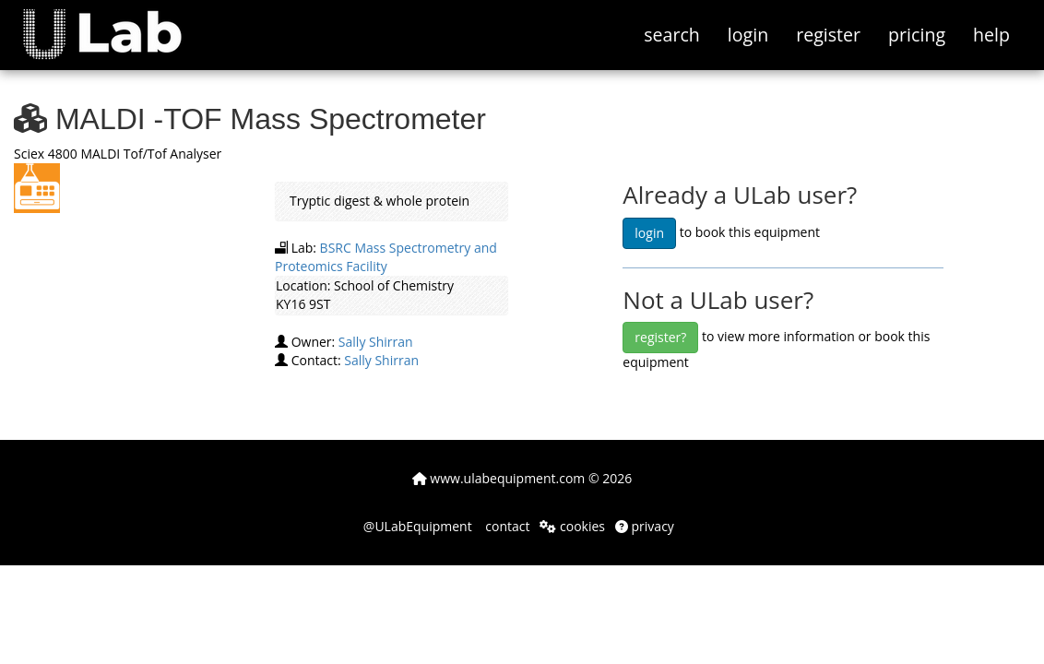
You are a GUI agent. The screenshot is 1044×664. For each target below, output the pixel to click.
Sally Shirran (375, 341)
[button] (115, 23)
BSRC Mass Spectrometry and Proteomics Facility (386, 257)
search (672, 34)
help (991, 34)
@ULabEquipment (417, 526)
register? (660, 337)
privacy (644, 526)
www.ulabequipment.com (499, 478)
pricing (916, 34)
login (748, 34)
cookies (572, 526)
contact (506, 526)
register (828, 34)
